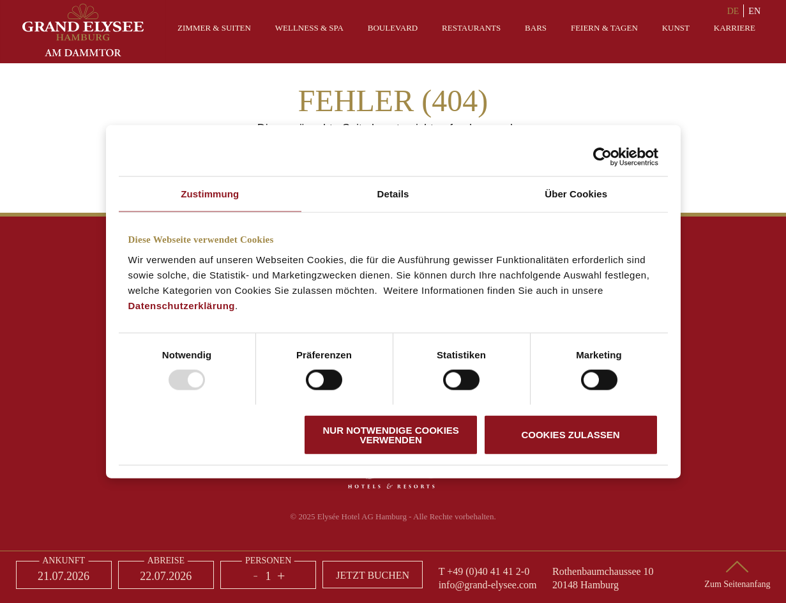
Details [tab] (393, 193)
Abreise (166, 560)
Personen (268, 560)
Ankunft (63, 560)
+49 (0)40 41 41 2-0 (488, 571)
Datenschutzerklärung (182, 305)
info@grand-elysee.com (488, 584)
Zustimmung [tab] (210, 193)
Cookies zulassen (570, 434)
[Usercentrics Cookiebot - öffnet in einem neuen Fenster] (602, 157)
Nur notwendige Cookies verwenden (390, 434)
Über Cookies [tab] (576, 193)
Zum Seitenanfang (737, 584)
